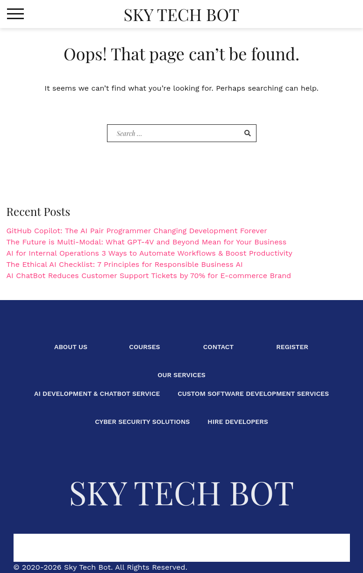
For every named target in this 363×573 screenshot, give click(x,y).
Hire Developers (237, 421)
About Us (70, 347)
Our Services (181, 375)
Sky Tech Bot (181, 14)
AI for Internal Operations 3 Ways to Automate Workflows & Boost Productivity (149, 253)
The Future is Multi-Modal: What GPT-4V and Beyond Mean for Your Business (147, 241)
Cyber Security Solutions (142, 421)
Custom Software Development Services (253, 393)
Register (292, 347)
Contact (218, 347)
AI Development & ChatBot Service (97, 393)
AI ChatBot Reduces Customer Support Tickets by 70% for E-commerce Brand (149, 275)
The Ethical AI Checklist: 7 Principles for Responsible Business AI (125, 264)
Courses (144, 347)
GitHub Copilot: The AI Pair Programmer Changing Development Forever (137, 230)
